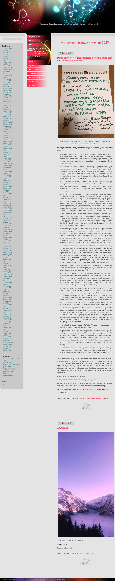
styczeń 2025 (7, 56)
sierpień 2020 (7, 126)
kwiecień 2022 (7, 99)
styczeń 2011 (7, 337)
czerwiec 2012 (7, 305)
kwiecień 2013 (7, 286)
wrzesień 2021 (7, 113)
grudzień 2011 (7, 316)
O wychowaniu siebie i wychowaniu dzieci (9, 368)
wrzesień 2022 (7, 90)
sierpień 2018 (7, 167)
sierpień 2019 (7, 145)
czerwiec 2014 (7, 259)
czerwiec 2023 (7, 75)
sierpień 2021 (7, 115)
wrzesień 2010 (7, 344)
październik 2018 (8, 163)
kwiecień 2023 (7, 79)
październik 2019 (8, 141)
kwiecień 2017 (7, 197)
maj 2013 (5, 284)
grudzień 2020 (7, 118)
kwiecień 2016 (7, 218)
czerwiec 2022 (7, 96)
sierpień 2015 (7, 233)
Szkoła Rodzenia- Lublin (37, 73)
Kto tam (31, 44)
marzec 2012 (7, 310)
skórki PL (63, 579)
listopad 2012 (7, 295)
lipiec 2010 (6, 348)
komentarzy (8, 386)
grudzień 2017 (7, 182)
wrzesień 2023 (7, 69)
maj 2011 (5, 329)
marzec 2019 (7, 154)
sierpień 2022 (7, 92)
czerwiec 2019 (7, 148)
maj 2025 (5, 51)
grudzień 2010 (7, 338)
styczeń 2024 (7, 66)
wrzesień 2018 (7, 165)
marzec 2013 (7, 288)
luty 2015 (5, 244)
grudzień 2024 (7, 58)
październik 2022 (8, 88)
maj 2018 (5, 173)
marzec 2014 (7, 265)
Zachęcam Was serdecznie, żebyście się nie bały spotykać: (41, 54)
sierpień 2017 (7, 190)
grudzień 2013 (7, 271)
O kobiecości (7, 366)
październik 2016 (8, 209)
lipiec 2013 (6, 280)
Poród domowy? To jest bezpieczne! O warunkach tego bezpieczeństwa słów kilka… (84, 59)
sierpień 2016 (7, 212)
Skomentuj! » (103, 398)
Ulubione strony (34, 77)
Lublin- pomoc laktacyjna (37, 48)
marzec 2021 (7, 116)
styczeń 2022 (7, 105)
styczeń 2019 (7, 158)
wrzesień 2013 (7, 276)
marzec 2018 (7, 177)
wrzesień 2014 (7, 254)
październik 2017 (8, 186)
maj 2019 (5, 150)
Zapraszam (62, 428)
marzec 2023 (7, 81)
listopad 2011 (7, 318)
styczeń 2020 (7, 135)
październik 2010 (8, 342)
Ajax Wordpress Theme (39, 579)
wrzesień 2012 (7, 299)
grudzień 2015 (7, 226)
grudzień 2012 (7, 293)
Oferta (31, 62)
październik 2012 (8, 297)
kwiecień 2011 (7, 331)
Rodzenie (6, 373)
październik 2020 (8, 122)
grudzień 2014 (7, 248)
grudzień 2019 (7, 137)
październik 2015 (8, 229)
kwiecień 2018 (7, 175)
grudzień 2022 (7, 84)
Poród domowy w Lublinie (38, 70)
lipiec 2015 (6, 235)
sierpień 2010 (7, 346)
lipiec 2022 (6, 94)
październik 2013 (8, 275)
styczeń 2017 (7, 203)
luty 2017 (5, 201)
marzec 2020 (7, 131)
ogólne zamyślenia (8, 371)
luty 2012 (5, 312)
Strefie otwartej (62, 544)
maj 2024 (5, 60)
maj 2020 (5, 130)
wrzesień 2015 (7, 231)
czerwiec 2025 (7, 49)
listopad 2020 (7, 120)
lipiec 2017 (6, 192)
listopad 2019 (7, 139)
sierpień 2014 (7, 256)
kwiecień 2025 (7, 52)
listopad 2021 (7, 109)
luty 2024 (5, 64)
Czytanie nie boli (34, 37)
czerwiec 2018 (7, 171)
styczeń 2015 (7, 246)
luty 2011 (5, 335)
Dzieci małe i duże (8, 362)
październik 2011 (8, 320)
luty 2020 (5, 133)
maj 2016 (5, 216)
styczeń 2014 (7, 269)
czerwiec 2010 (7, 350)
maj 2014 (5, 261)
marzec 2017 (7, 199)
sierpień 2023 (7, 71)
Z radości (32, 85)
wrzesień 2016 (7, 211)
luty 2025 (5, 54)
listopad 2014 (7, 250)
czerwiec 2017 (7, 194)
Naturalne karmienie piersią (11, 364)
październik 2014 (8, 252)
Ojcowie (32, 66)
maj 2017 (5, 195)
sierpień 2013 (7, 278)
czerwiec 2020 (7, 128)
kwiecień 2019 (7, 152)
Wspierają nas (34, 81)
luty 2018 (5, 179)
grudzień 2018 (7, 160)
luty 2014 (5, 267)
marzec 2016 (7, 220)
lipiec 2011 (6, 325)
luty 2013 (5, 290)
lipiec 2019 (6, 147)
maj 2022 (5, 98)
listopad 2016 (7, 207)
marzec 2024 (7, 62)
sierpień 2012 (7, 301)
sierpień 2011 (7, 323)
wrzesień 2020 (7, 124)
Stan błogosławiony (9, 375)
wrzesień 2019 (7, 143)
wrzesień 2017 (7, 188)
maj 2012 (5, 306)
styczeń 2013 (7, 291)
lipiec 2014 (6, 258)
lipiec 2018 (6, 169)
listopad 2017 (7, 184)
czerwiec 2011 (7, 327)
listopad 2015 (7, 227)
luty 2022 (5, 103)
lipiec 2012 (6, 303)
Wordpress (57, 579)
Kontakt (31, 41)
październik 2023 (8, 68)
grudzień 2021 (7, 107)
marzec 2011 (7, 333)
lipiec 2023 (6, 73)
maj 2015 (5, 239)
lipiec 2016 (6, 214)
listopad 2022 (7, 86)
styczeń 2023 (7, 83)
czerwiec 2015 (7, 237)
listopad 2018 (7, 162)
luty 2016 (5, 222)
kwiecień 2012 (7, 308)
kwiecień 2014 (7, 263)
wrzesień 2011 (7, 322)
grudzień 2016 (7, 205)
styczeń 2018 (7, 180)
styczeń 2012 (7, 314)
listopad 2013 (7, 273)
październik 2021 (8, 111)
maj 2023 (5, 77)
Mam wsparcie (21, 20)
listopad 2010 (7, 340)
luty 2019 (5, 156)
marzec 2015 (7, 243)
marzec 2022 (7, 101)
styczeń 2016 (7, 224)
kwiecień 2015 (7, 241)
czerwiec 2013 (7, 282)
